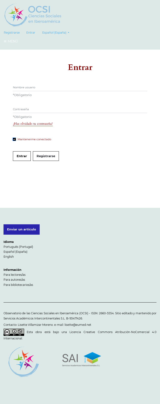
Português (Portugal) (18, 247)
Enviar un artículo (21, 229)
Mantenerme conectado (34, 139)
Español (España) (57, 32)
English (9, 256)
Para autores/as (14, 279)
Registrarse (12, 32)
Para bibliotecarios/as (18, 285)
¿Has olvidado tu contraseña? (33, 123)
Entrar (30, 32)
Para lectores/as (15, 274)
